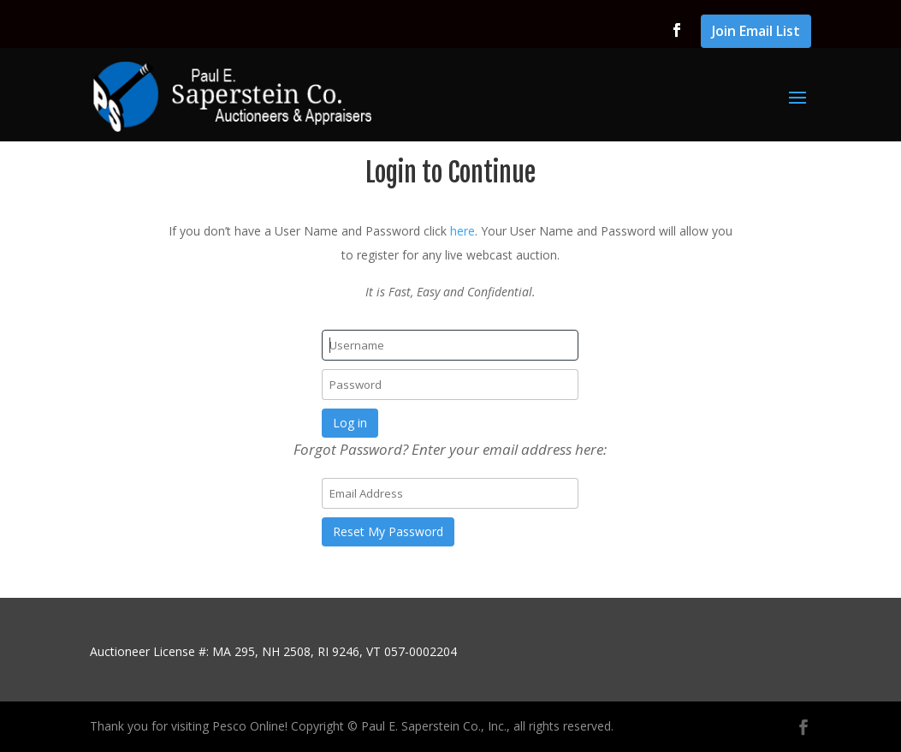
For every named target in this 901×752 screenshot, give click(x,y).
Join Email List (756, 32)
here (462, 231)
